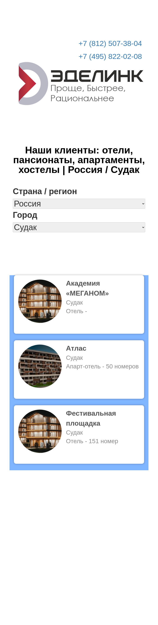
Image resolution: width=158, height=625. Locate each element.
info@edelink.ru (85, 595)
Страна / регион (45, 191)
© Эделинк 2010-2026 (79, 604)
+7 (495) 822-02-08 (110, 56)
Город (25, 215)
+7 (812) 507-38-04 (110, 43)
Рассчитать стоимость (116, 6)
